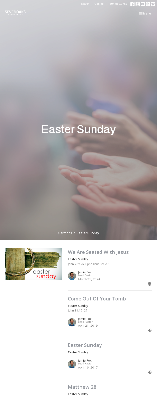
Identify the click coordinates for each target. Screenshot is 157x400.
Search (85, 3)
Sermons (65, 233)
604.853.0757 (118, 3)
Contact (99, 3)
